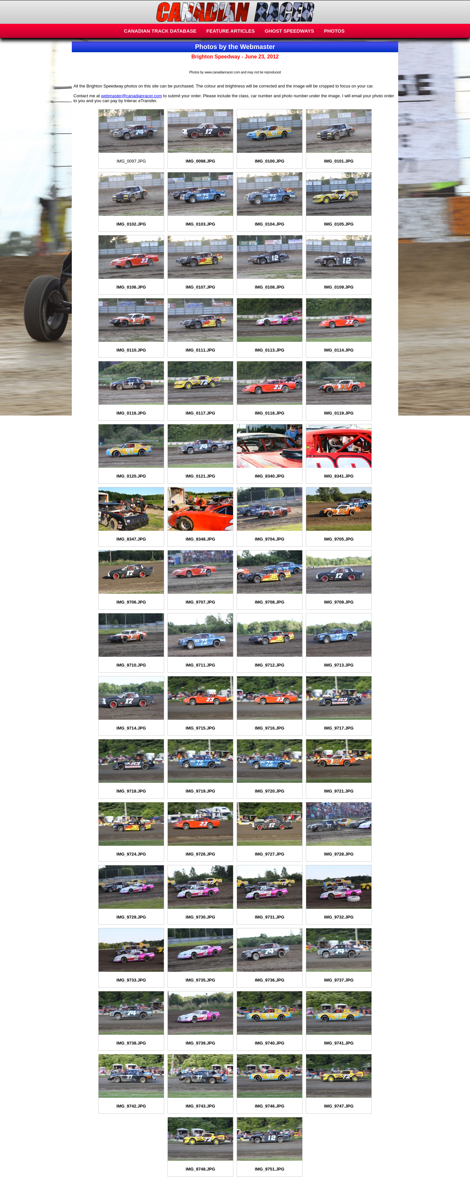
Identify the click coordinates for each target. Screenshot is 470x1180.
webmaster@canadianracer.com (131, 95)
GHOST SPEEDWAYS (289, 31)
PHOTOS (334, 31)
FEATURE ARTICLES (230, 31)
